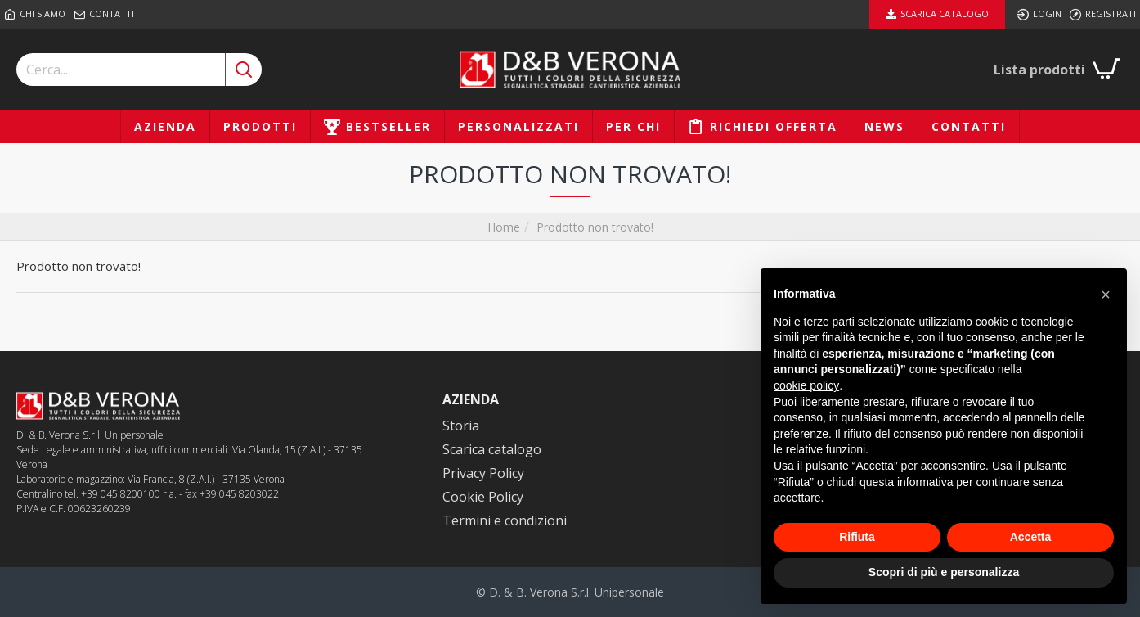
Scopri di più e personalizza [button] (943, 572)
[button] (1106, 294)
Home (503, 227)
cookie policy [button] (806, 385)
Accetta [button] (1031, 536)
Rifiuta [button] (857, 536)
